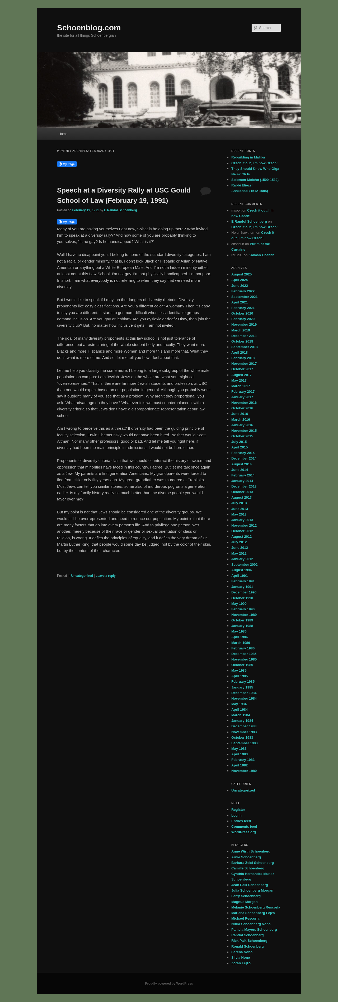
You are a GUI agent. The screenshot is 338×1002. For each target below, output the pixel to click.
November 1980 (244, 771)
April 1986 (239, 637)
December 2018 (243, 336)
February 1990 (243, 609)
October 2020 (242, 313)
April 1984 (239, 709)
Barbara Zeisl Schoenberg (252, 863)
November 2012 (244, 525)
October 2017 (242, 369)
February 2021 (243, 308)
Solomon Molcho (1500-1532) (255, 180)
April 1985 (239, 676)
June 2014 (239, 470)
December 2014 (243, 458)
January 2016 (242, 425)
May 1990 (239, 604)
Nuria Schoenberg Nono (251, 924)
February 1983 (243, 760)
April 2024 (239, 280)
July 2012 (239, 542)
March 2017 (240, 386)
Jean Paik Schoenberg (249, 885)
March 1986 (240, 643)
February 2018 (243, 358)
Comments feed (244, 826)
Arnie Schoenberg (246, 857)
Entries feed (241, 821)
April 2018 (239, 352)
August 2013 (241, 497)
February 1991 (243, 581)
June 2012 (239, 548)
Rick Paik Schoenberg (249, 941)
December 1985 (243, 654)
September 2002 (244, 564)
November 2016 (244, 403)
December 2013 (243, 486)
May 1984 (239, 704)
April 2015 (239, 447)
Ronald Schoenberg (247, 946)
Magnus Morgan (244, 902)
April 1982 (239, 765)
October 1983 (242, 737)
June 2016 (239, 414)
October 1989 (242, 620)
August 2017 (241, 375)
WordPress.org (243, 832)
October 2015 (242, 436)
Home (63, 134)
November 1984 (244, 698)
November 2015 (244, 431)
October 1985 (242, 665)
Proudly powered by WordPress (169, 983)
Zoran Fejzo (241, 963)
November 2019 (244, 324)
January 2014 (242, 481)
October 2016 (242, 408)
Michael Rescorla (245, 918)
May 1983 (239, 749)
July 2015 (239, 442)
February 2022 (243, 291)
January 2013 (242, 520)
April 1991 (239, 576)
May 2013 (239, 514)
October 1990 (242, 598)
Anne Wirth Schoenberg (250, 851)
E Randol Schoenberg (120, 210)
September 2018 (244, 347)
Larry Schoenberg (246, 896)
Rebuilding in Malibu (248, 157)
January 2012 (242, 559)
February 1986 (243, 648)
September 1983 (244, 743)
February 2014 (243, 475)
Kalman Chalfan (261, 255)
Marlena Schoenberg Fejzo (253, 913)
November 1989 (244, 615)
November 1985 (244, 659)
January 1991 (242, 587)
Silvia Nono (240, 957)
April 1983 (239, 754)
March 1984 (240, 715)
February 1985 (243, 681)
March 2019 (240, 330)
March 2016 (240, 420)
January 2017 (242, 397)
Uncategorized (82, 576)
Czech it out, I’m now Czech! (254, 163)
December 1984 (243, 693)
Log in (236, 815)
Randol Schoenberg (247, 935)
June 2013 (239, 509)
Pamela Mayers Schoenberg (254, 929)
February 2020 (243, 319)
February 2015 (243, 453)
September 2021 (244, 297)
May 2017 (239, 380)
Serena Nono (241, 952)
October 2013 (242, 492)
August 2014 (241, 464)
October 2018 (242, 341)
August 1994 (241, 570)
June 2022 (239, 286)
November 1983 (244, 732)
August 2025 (241, 274)
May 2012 (239, 553)
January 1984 (242, 721)
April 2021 (239, 302)
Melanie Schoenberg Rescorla (255, 907)
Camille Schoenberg (247, 868)
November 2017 (244, 364)
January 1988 (242, 626)
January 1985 (242, 687)
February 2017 (243, 392)
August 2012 (241, 537)
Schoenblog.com (89, 27)
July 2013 (239, 503)
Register (238, 810)
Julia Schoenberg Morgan (252, 890)
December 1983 (243, 726)
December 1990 (243, 592)
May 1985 (239, 670)
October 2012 (242, 531)
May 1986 (239, 631)
